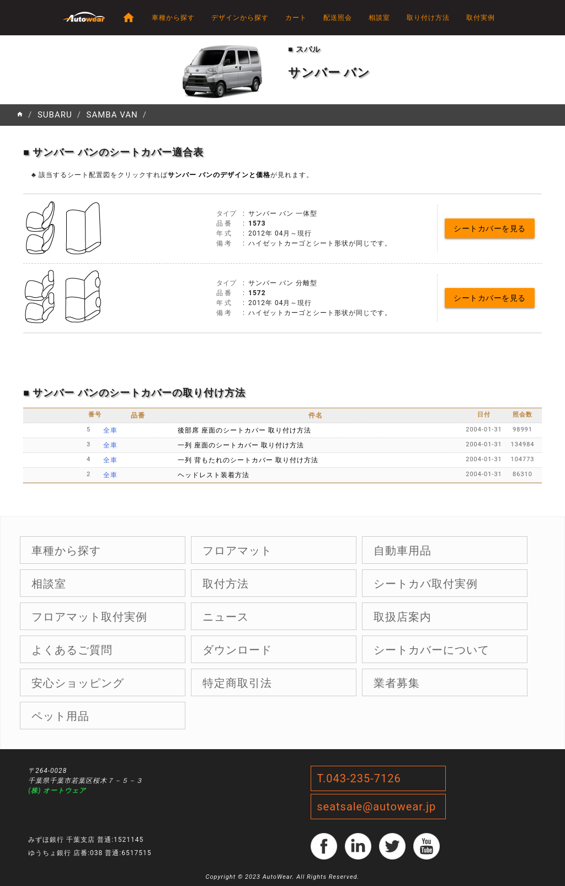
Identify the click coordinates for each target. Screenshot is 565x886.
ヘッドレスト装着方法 (213, 475)
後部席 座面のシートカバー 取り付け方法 (244, 430)
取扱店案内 (402, 616)
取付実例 (480, 18)
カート (296, 18)
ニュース (225, 616)
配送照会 (337, 18)
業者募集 (397, 683)
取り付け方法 (428, 18)
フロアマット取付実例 (89, 616)
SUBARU (55, 115)
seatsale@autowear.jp (376, 806)
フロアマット (237, 550)
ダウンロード (237, 650)
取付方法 (225, 583)
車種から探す (173, 18)
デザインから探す (240, 18)
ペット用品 (60, 716)
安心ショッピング (77, 683)
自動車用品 (402, 550)
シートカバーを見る (490, 228)
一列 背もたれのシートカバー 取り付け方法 (248, 460)
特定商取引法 (237, 683)
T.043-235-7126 (359, 778)
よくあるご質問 (72, 650)
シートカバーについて (431, 650)
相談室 (379, 18)
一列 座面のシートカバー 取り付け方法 (241, 445)
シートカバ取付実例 (426, 583)
